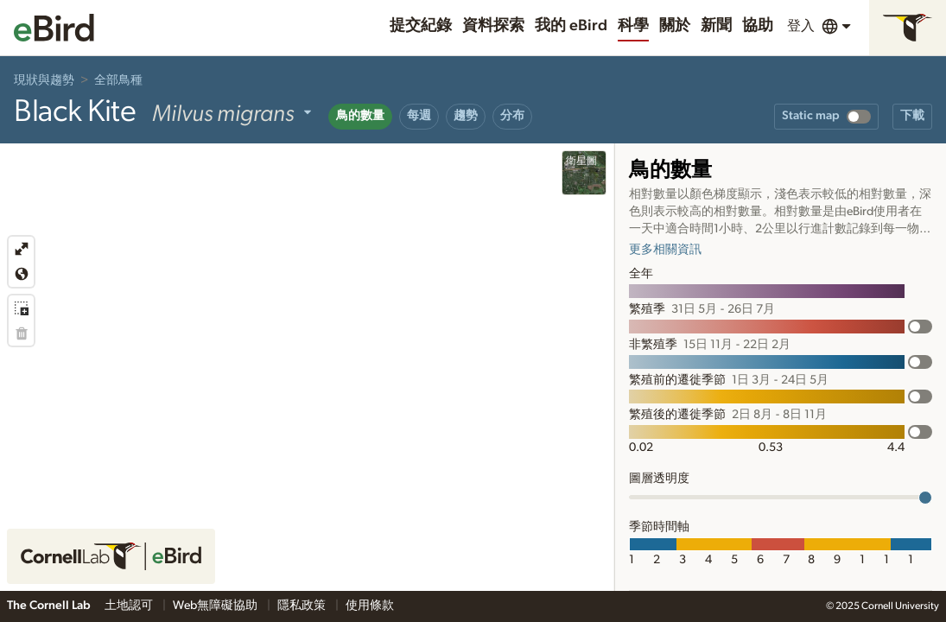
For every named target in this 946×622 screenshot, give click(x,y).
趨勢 (466, 116)
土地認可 (130, 606)
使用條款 (370, 606)
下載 (912, 116)
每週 (419, 116)
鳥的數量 (360, 116)
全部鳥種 (118, 80)
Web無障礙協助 (216, 606)
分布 (512, 116)
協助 (757, 26)
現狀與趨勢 (44, 80)
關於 (674, 26)
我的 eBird (571, 26)
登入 (801, 26)
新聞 (716, 26)
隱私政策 (302, 606)
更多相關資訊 (665, 250)
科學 (633, 26)
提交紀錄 (421, 26)
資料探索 (493, 26)
